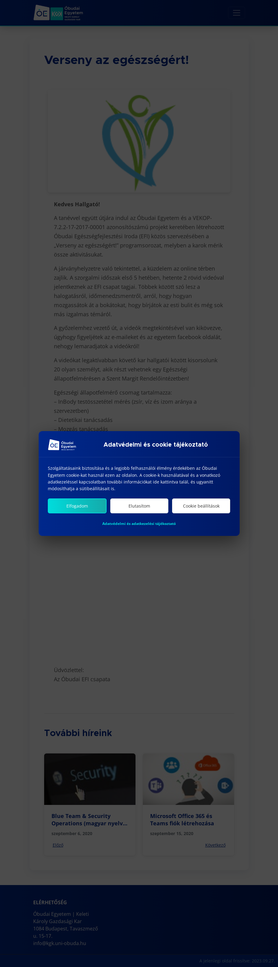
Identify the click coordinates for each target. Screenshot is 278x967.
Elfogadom (77, 506)
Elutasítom (139, 506)
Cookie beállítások (201, 506)
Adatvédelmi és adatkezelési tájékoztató (139, 523)
